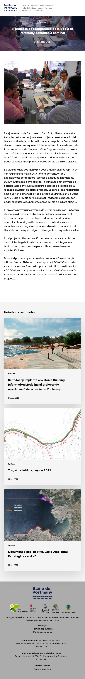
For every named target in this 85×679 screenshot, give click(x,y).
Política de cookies (42, 632)
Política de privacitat (42, 629)
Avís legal (42, 626)
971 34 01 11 (41, 659)
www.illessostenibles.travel (46, 620)
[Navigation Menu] (79, 8)
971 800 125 (41, 647)
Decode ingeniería (42, 669)
